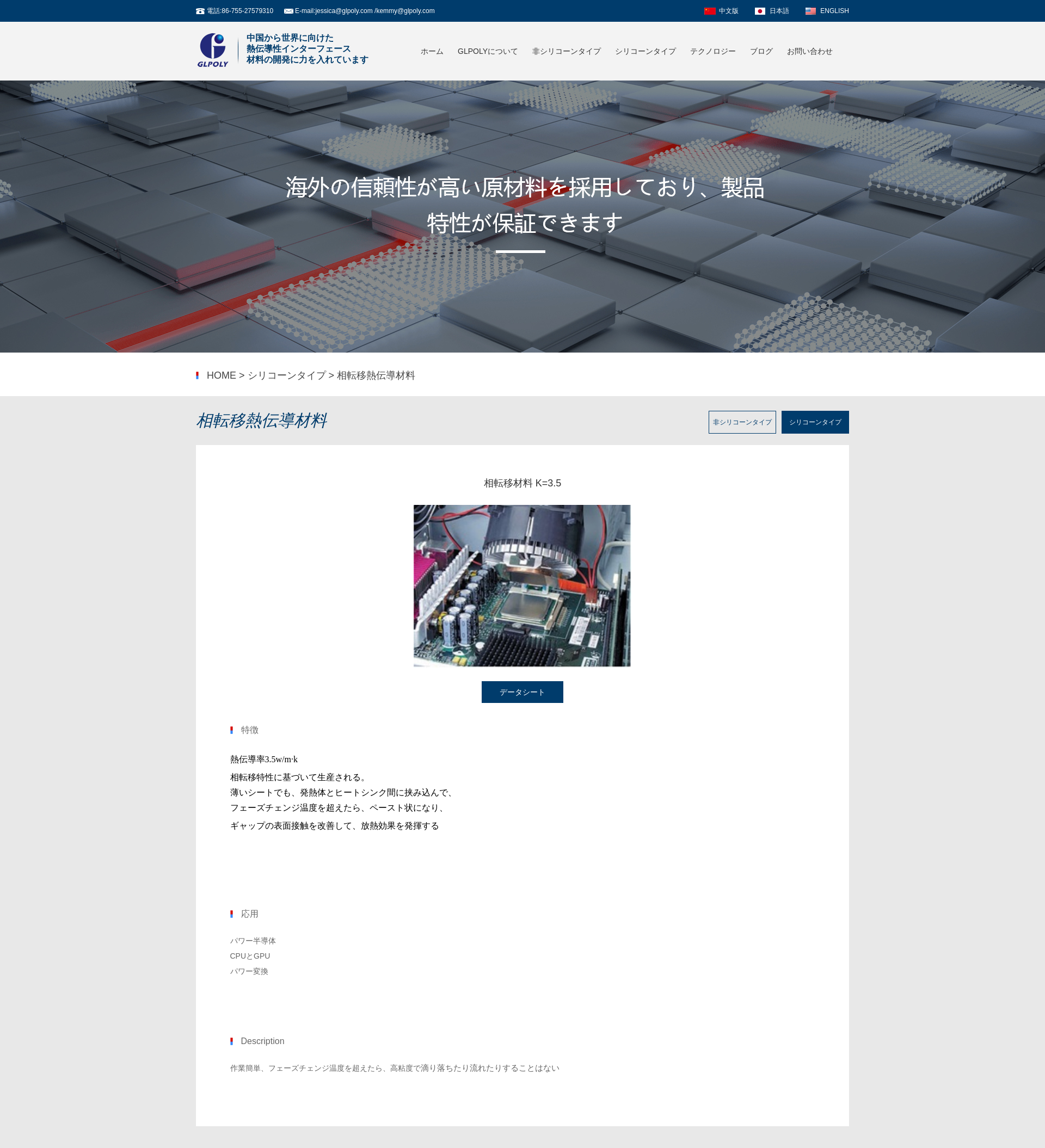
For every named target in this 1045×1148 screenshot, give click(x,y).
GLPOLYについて (488, 51)
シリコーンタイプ (645, 51)
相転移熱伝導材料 (376, 375)
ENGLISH (834, 11)
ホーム (432, 51)
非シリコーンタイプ (566, 51)
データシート (522, 692)
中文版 (729, 11)
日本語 (779, 11)
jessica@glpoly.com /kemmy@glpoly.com (374, 11)
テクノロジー (713, 51)
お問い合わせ (810, 51)
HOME (221, 375)
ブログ (761, 51)
